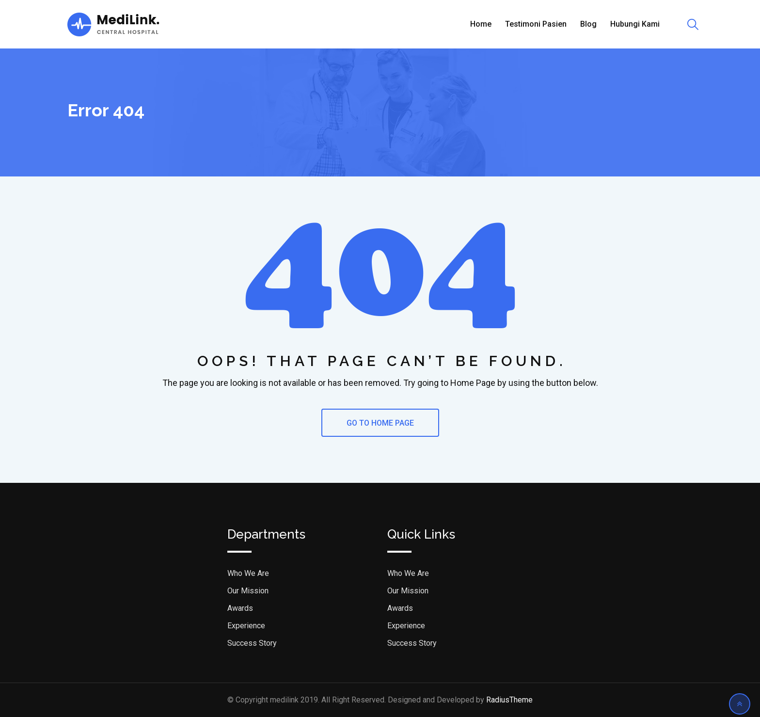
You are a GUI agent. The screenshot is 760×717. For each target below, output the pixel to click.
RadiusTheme (509, 699)
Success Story (252, 643)
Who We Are (248, 573)
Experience (246, 625)
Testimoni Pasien (536, 24)
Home (480, 24)
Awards (240, 608)
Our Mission (248, 590)
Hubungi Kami (635, 24)
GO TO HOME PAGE (380, 423)
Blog (588, 24)
